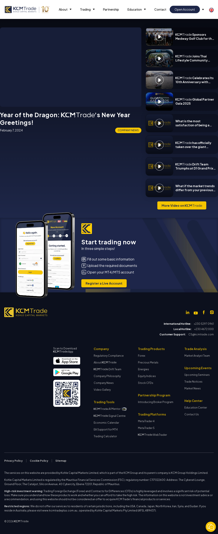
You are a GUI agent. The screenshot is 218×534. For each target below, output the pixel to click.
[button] (65, 9)
